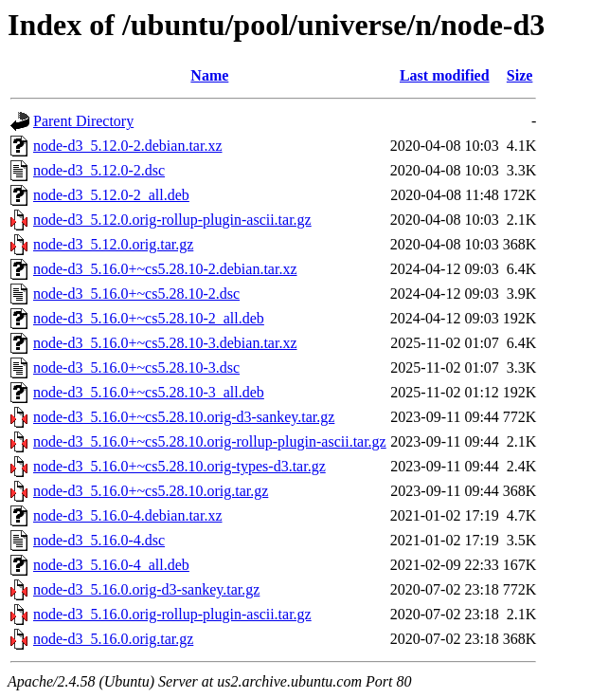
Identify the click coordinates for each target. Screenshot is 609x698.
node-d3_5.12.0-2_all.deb (111, 195)
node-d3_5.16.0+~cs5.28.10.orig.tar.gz (150, 491)
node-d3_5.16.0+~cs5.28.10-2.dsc (136, 293)
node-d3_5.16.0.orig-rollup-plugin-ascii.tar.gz (172, 614)
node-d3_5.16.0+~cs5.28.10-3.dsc (136, 367)
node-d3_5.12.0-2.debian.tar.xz (128, 146)
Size (520, 75)
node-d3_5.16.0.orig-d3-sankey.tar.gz (146, 589)
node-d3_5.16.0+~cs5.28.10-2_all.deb (148, 318)
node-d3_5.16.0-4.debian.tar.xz (128, 515)
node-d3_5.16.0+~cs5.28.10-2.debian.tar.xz (165, 269)
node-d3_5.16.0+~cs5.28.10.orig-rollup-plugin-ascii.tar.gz (209, 441)
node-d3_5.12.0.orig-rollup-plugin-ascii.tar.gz (172, 219)
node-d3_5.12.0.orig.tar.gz (113, 244)
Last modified (445, 75)
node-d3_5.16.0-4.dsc (99, 540)
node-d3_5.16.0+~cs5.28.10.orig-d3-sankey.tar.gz (183, 417)
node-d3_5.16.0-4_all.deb (111, 565)
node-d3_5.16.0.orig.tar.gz (113, 639)
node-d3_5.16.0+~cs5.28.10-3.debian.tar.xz (165, 343)
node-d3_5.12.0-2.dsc (99, 170)
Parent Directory (83, 121)
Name (209, 75)
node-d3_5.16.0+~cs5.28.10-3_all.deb (148, 392)
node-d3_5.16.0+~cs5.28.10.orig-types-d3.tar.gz (179, 466)
